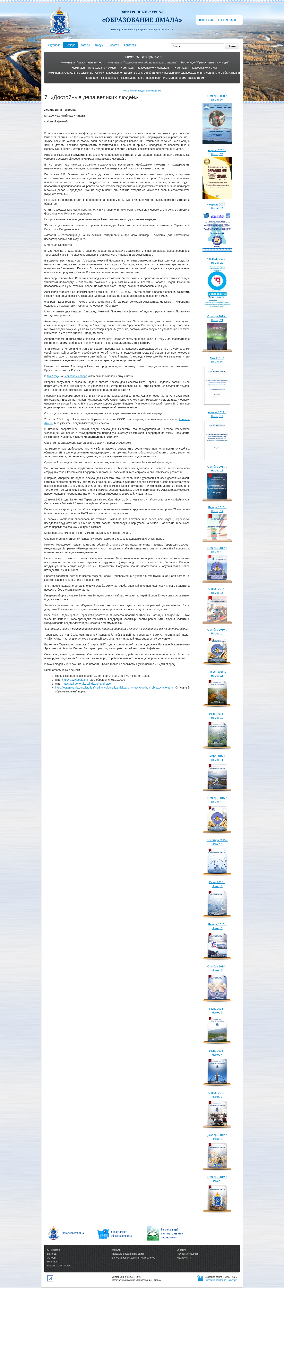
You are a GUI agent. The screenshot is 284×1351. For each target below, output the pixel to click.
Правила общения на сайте (128, 1253)
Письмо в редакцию (59, 1265)
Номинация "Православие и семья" (94, 67)
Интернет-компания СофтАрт (221, 1280)
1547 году (53, 376)
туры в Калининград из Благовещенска (142, 91)
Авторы (85, 45)
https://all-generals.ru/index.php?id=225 (87, 683)
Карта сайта (184, 1257)
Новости (113, 45)
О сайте (181, 1249)
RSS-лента (53, 1261)
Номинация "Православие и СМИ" (196, 67)
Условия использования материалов (133, 1257)
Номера (70, 45)
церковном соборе (75, 376)
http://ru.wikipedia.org (75, 679)
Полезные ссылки (187, 1253)
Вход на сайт (207, 19)
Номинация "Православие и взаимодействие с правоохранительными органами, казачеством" (145, 77)
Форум (99, 45)
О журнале (53, 45)
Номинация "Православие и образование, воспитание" (142, 62)
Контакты (130, 45)
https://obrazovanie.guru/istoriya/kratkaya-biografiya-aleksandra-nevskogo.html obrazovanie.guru (114, 687)
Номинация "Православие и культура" (205, 62)
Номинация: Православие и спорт (82, 62)
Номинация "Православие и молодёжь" (146, 67)
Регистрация (229, 19)
